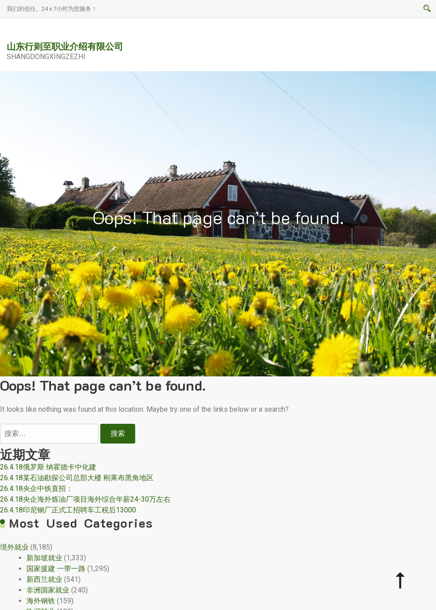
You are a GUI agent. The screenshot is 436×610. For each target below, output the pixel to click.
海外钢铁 (40, 601)
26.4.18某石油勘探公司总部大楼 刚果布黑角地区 (77, 477)
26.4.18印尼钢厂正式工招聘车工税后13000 (68, 510)
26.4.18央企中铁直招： (36, 488)
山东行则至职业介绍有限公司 (65, 46)
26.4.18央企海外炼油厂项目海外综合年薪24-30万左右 (85, 499)
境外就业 (14, 547)
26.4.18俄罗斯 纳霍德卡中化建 (48, 467)
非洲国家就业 (47, 590)
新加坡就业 (44, 558)
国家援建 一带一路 (55, 568)
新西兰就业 (44, 579)
